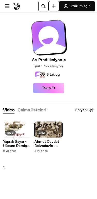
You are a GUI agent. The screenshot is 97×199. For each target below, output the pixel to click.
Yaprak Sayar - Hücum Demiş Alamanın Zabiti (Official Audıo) (16, 144)
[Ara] (43, 6)
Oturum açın (77, 6)
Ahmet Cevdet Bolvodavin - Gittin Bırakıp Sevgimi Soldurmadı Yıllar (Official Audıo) (48, 144)
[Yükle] (54, 6)
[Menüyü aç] (7, 6)
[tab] (8, 110)
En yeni (84, 110)
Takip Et (48, 88)
